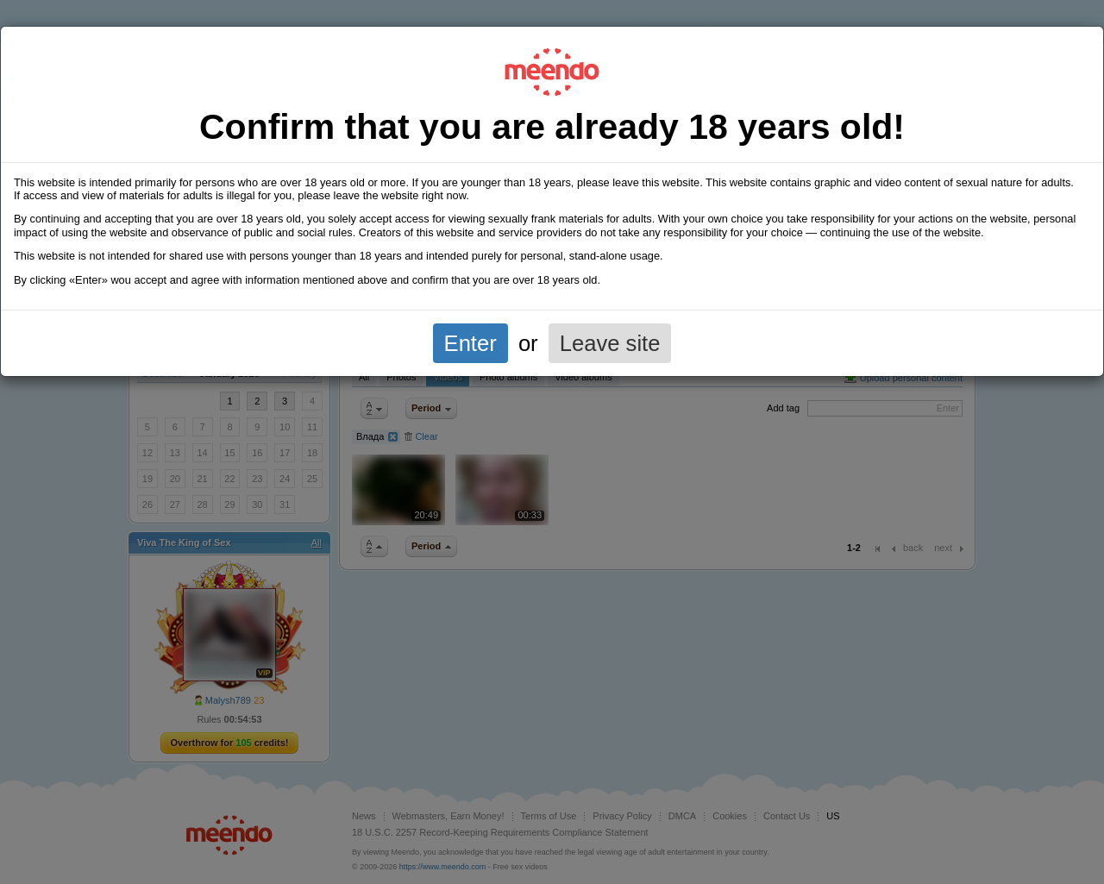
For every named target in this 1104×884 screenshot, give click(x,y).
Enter (470, 343)
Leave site (610, 343)
